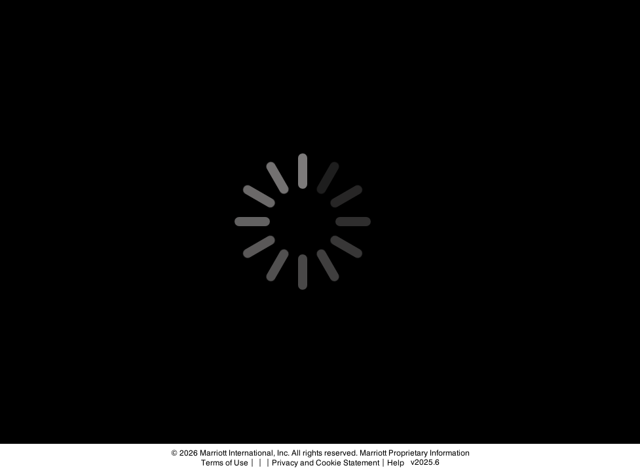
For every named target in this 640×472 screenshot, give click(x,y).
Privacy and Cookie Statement (325, 462)
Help (395, 462)
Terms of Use (224, 462)
